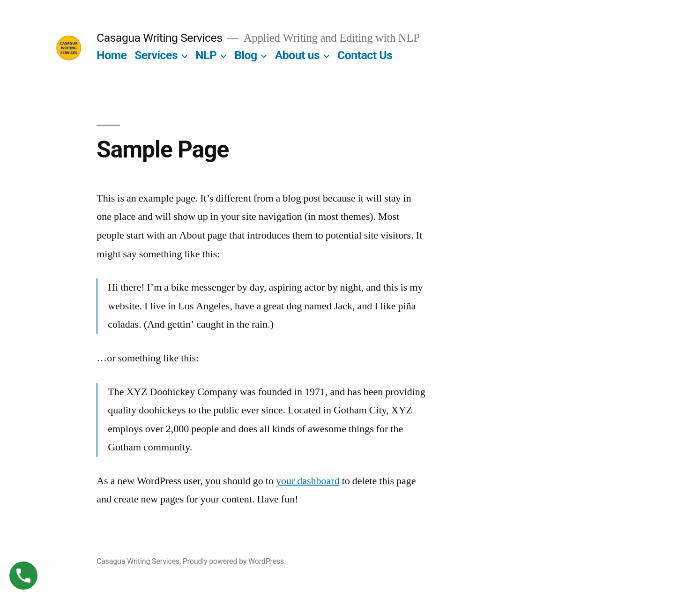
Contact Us (364, 55)
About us (297, 55)
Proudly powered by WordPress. (234, 561)
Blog (245, 55)
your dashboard (308, 480)
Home (112, 55)
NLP (205, 55)
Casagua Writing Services (159, 38)
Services (156, 55)
